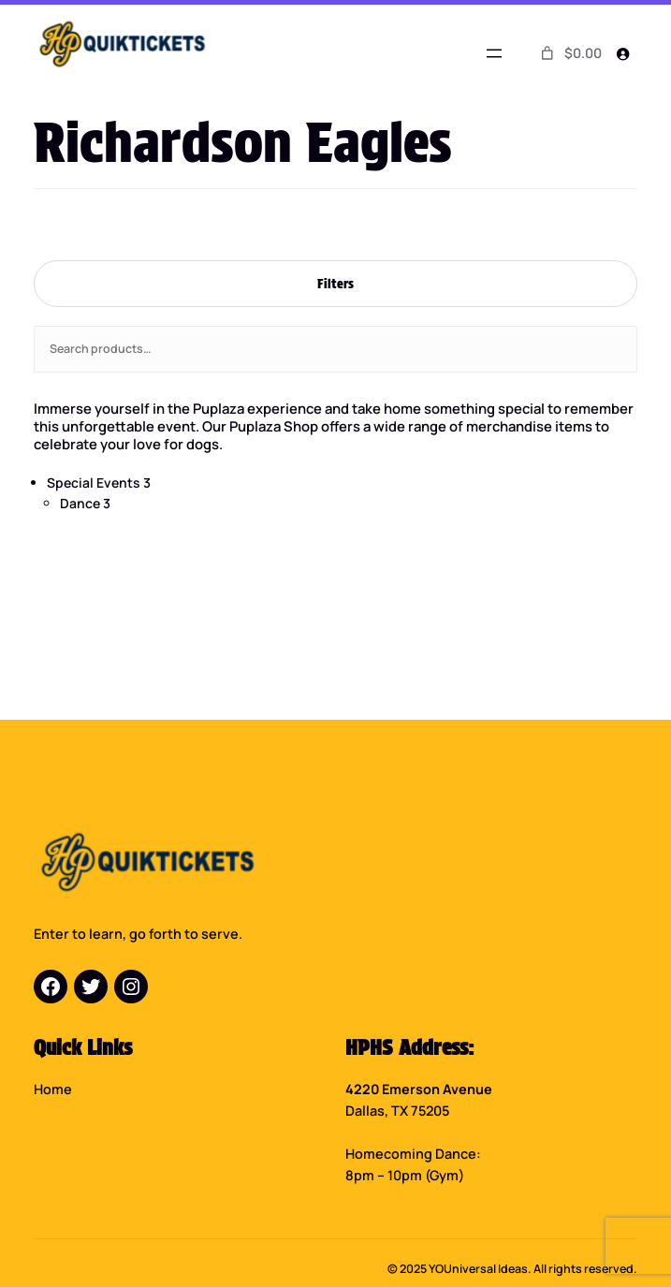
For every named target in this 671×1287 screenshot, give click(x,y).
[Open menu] (494, 53)
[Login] (622, 53)
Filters (335, 283)
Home (53, 1090)
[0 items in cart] (569, 53)
